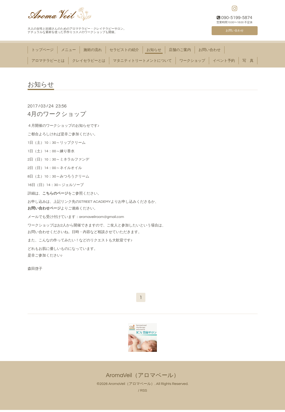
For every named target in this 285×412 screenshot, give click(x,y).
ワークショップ (192, 62)
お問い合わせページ (44, 209)
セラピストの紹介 (124, 51)
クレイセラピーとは (88, 62)
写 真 (247, 62)
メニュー (68, 51)
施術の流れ (92, 51)
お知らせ (154, 51)
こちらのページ (55, 194)
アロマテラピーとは (48, 62)
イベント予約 (224, 62)
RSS (143, 392)
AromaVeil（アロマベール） (142, 377)
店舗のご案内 (180, 51)
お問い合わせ (235, 31)
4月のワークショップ (57, 115)
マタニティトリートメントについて (142, 62)
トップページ (43, 51)
